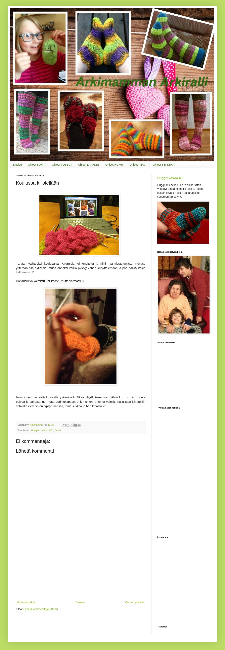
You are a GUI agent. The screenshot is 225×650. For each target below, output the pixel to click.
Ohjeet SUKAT (37, 164)
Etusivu (17, 164)
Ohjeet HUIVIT (114, 164)
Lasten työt (47, 430)
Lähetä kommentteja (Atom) (40, 609)
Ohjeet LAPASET (88, 164)
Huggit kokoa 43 (169, 178)
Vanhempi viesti (134, 602)
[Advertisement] (81, 570)
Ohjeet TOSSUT (62, 164)
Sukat (58, 430)
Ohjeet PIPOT (138, 164)
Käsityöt (34, 430)
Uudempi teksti (26, 602)
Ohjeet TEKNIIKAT (164, 164)
